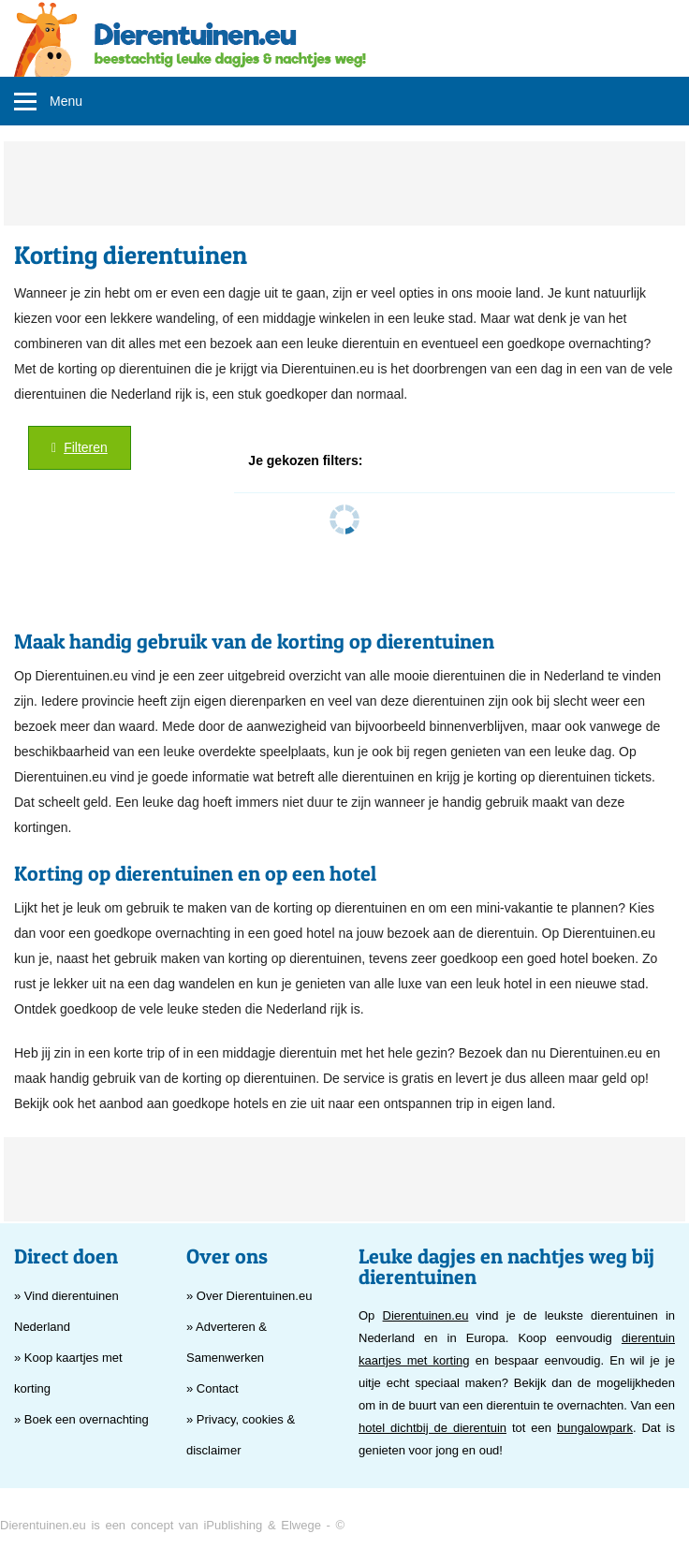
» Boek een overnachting (81, 1419)
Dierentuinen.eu (426, 1315)
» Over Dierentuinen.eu (249, 1296)
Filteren (79, 447)
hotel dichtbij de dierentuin (432, 1428)
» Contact (212, 1388)
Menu (66, 101)
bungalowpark (595, 1428)
